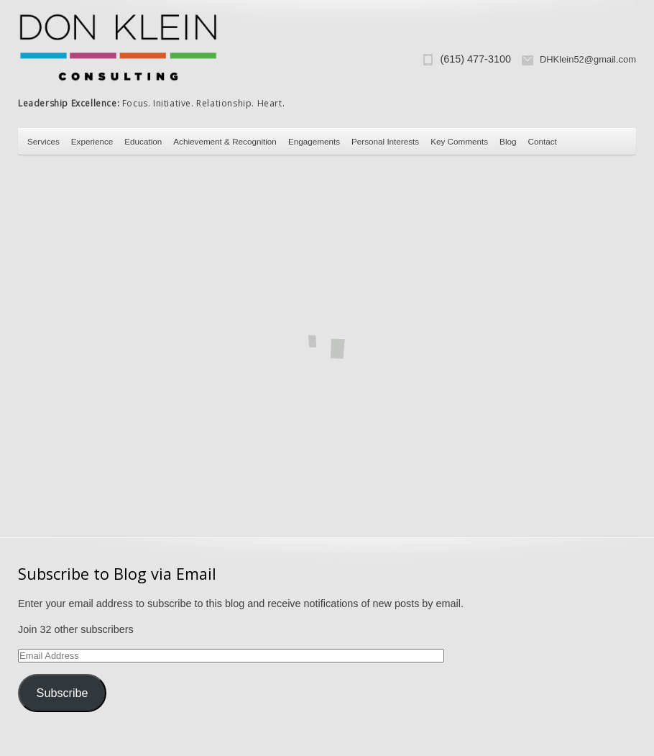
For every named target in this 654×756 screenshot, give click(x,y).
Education (143, 141)
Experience (92, 141)
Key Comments (459, 141)
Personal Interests (385, 141)
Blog (507, 141)
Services (43, 141)
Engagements (314, 141)
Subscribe (62, 692)
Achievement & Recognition (225, 141)
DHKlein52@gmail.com (588, 59)
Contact (542, 141)
